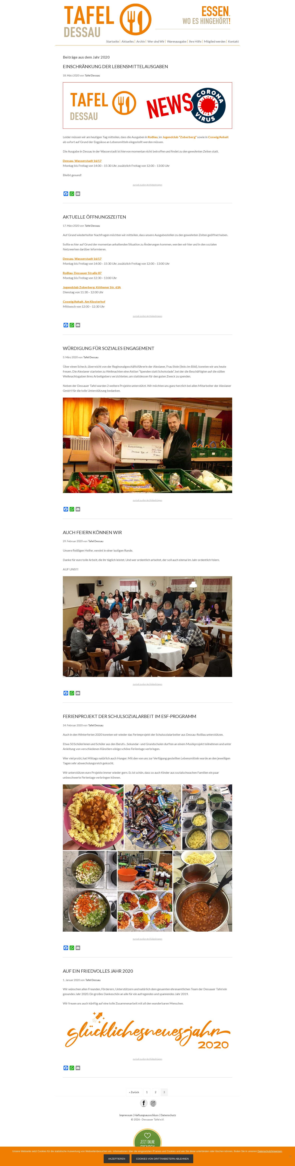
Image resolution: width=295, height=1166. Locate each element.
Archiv (140, 41)
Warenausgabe (176, 41)
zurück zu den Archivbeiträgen (147, 185)
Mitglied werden (214, 41)
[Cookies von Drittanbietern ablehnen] (290, 1156)
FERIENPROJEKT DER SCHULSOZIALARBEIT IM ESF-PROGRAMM (129, 716)
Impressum (125, 1115)
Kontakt (233, 41)
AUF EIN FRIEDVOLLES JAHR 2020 (98, 971)
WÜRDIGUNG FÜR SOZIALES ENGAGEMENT (108, 348)
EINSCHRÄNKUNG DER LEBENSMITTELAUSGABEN (115, 66)
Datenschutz (168, 1115)
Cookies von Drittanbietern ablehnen (162, 1158)
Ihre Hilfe (195, 41)
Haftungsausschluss (147, 1115)
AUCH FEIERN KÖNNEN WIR (92, 532)
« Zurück (134, 1092)
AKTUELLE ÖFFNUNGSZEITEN (94, 216)
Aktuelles (128, 41)
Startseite (112, 41)
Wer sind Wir (156, 41)
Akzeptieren (116, 1158)
